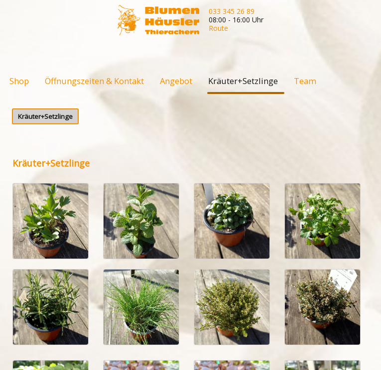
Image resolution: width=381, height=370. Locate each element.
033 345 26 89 (231, 11)
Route (218, 28)
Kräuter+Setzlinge (45, 116)
